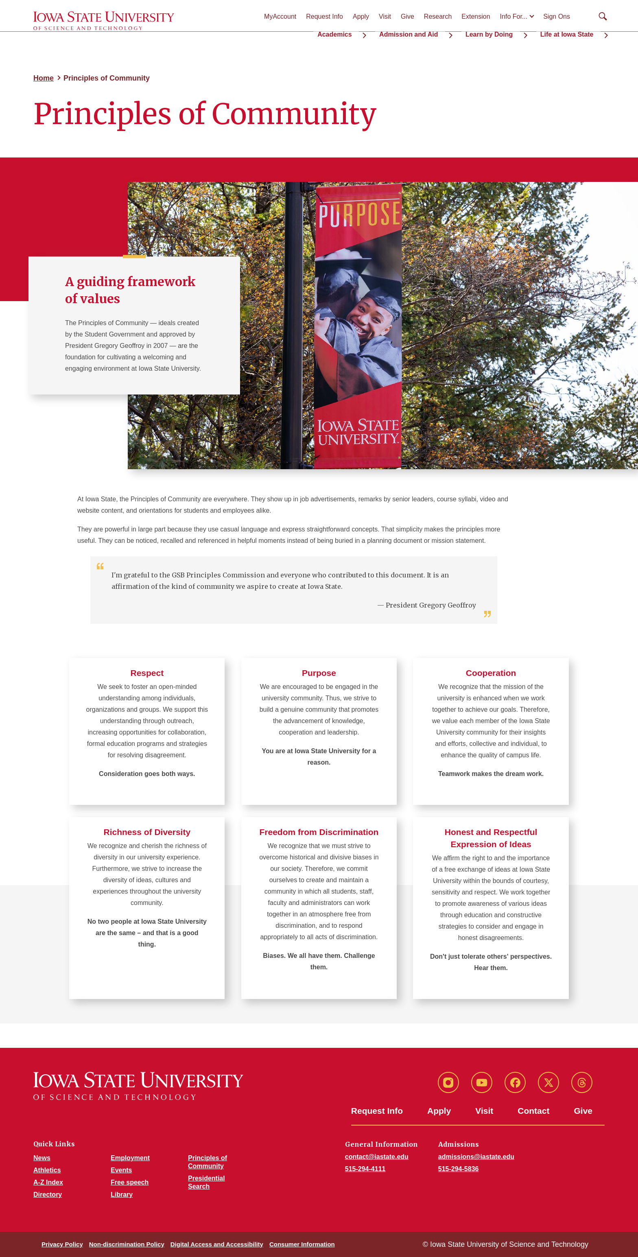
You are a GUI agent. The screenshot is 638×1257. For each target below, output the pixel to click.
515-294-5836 (458, 1168)
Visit (385, 16)
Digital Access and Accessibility (216, 1244)
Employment (130, 1157)
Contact (533, 1110)
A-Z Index (48, 1182)
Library (122, 1194)
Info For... (514, 16)
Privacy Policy (62, 1244)
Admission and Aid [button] (438, 32)
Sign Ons (556, 16)
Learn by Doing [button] (507, 32)
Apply (361, 16)
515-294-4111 (365, 1168)
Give (407, 16)
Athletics (47, 1170)
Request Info (324, 16)
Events (121, 1170)
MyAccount (280, 16)
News (41, 1157)
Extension (475, 16)
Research (438, 16)
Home (43, 78)
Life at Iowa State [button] (574, 32)
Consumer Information (302, 1244)
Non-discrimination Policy (126, 1244)
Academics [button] (375, 32)
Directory (47, 1194)
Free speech (130, 1182)
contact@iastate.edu (377, 1156)
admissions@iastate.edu (476, 1156)
